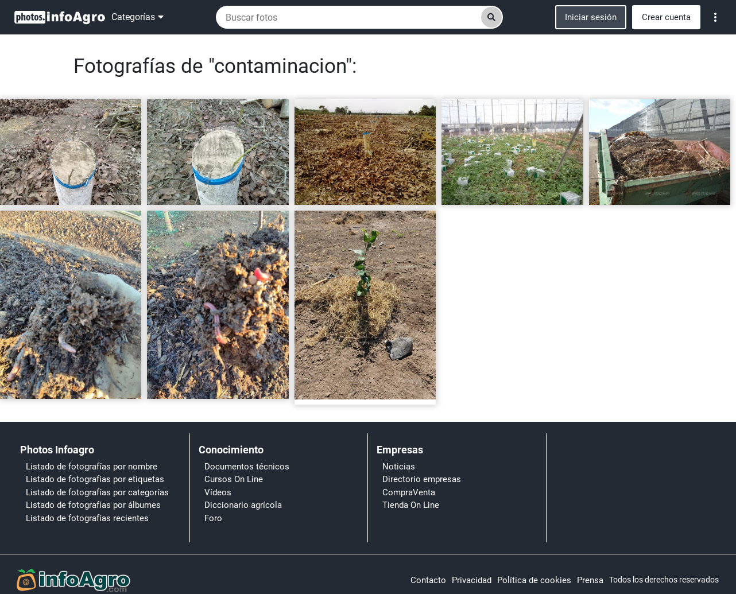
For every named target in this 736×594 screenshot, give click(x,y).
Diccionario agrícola (243, 505)
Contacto (428, 580)
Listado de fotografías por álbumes (93, 505)
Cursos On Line (233, 479)
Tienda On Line (410, 505)
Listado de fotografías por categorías (97, 492)
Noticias (398, 466)
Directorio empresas (421, 479)
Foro (213, 518)
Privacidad (471, 580)
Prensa (590, 580)
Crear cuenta (666, 17)
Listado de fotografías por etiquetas (95, 479)
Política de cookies (534, 580)
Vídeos (217, 492)
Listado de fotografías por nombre (91, 466)
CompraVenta (408, 492)
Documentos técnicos (246, 466)
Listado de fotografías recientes (87, 518)
